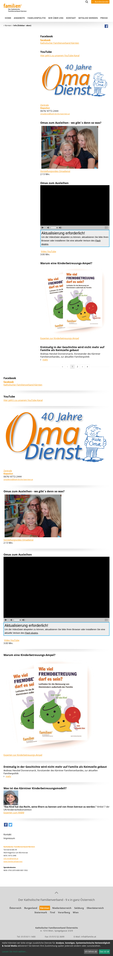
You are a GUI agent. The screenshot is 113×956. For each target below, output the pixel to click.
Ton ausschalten (48, 227)
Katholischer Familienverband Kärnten (59, 41)
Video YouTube (48, 251)
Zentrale (44, 105)
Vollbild (106, 227)
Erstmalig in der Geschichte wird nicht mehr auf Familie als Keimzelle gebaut (72, 348)
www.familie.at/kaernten (13, 861)
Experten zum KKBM (14, 812)
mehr (45, 359)
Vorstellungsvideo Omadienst (55, 171)
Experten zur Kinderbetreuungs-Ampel (59, 338)
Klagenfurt (45, 108)
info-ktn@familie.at (11, 858)
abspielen (42, 227)
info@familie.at (88, 936)
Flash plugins (31, 633)
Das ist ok (104, 951)
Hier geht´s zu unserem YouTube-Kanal (59, 55)
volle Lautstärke (60, 227)
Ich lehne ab (91, 951)
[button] (6, 825)
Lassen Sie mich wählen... (14, 951)
